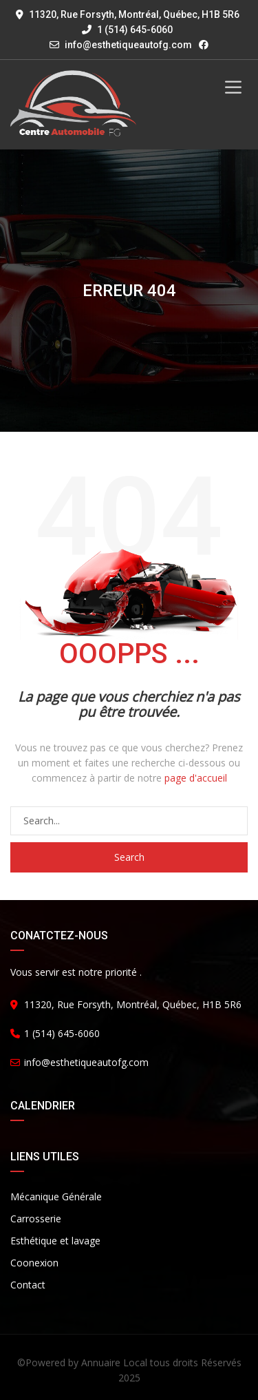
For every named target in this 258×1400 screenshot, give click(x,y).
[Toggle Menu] (233, 87)
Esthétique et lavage (55, 1240)
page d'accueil (195, 777)
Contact (27, 1284)
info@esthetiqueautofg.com (128, 44)
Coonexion (34, 1262)
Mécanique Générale (56, 1196)
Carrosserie (35, 1218)
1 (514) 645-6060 (127, 29)
